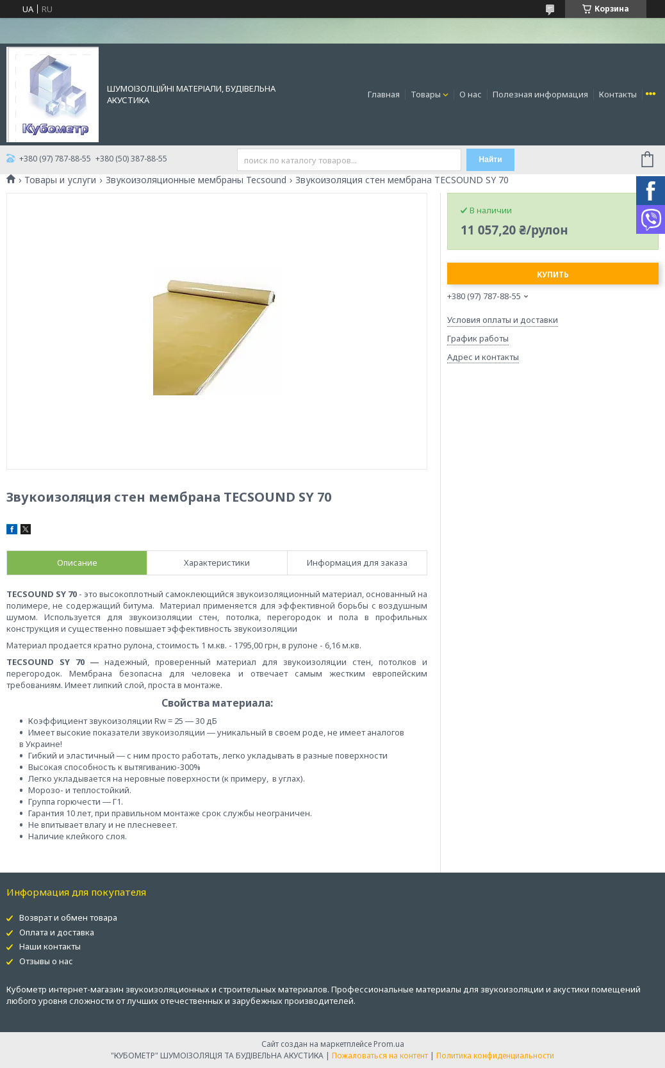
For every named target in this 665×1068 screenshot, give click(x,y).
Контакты (618, 94)
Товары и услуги (60, 180)
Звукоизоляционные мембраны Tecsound (196, 180)
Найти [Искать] (490, 159)
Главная (384, 94)
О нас (470, 94)
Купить (553, 274)
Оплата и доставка (56, 932)
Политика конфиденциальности (495, 1055)
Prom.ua (389, 1044)
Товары (426, 94)
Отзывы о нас (46, 961)
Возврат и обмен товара (68, 917)
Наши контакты (50, 946)
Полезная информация (540, 94)
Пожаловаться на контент (380, 1055)
